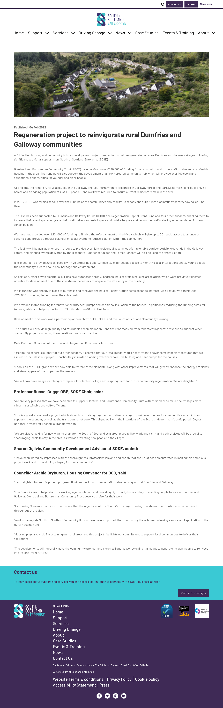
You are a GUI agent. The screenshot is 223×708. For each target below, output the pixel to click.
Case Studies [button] (147, 32)
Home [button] (19, 32)
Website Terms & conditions (78, 679)
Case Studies (64, 640)
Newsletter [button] (206, 3)
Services (61, 623)
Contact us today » (193, 593)
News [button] (121, 32)
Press (104, 684)
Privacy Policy (119, 679)
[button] (47, 33)
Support (60, 617)
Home (58, 611)
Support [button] (36, 32)
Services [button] (61, 32)
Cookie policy (147, 679)
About (58, 635)
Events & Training (69, 646)
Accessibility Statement (74, 684)
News (58, 652)
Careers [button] (191, 4)
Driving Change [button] (91, 32)
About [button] (204, 32)
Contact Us (63, 658)
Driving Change (67, 629)
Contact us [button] (174, 4)
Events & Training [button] (178, 32)
